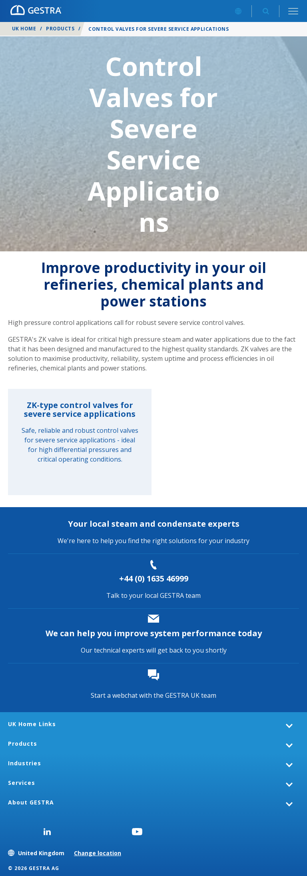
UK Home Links (32, 724)
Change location (97, 853)
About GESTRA (31, 802)
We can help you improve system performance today (154, 633)
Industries (24, 763)
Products (60, 28)
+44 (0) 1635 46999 (153, 578)
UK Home (24, 28)
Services (21, 782)
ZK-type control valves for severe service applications (80, 409)
